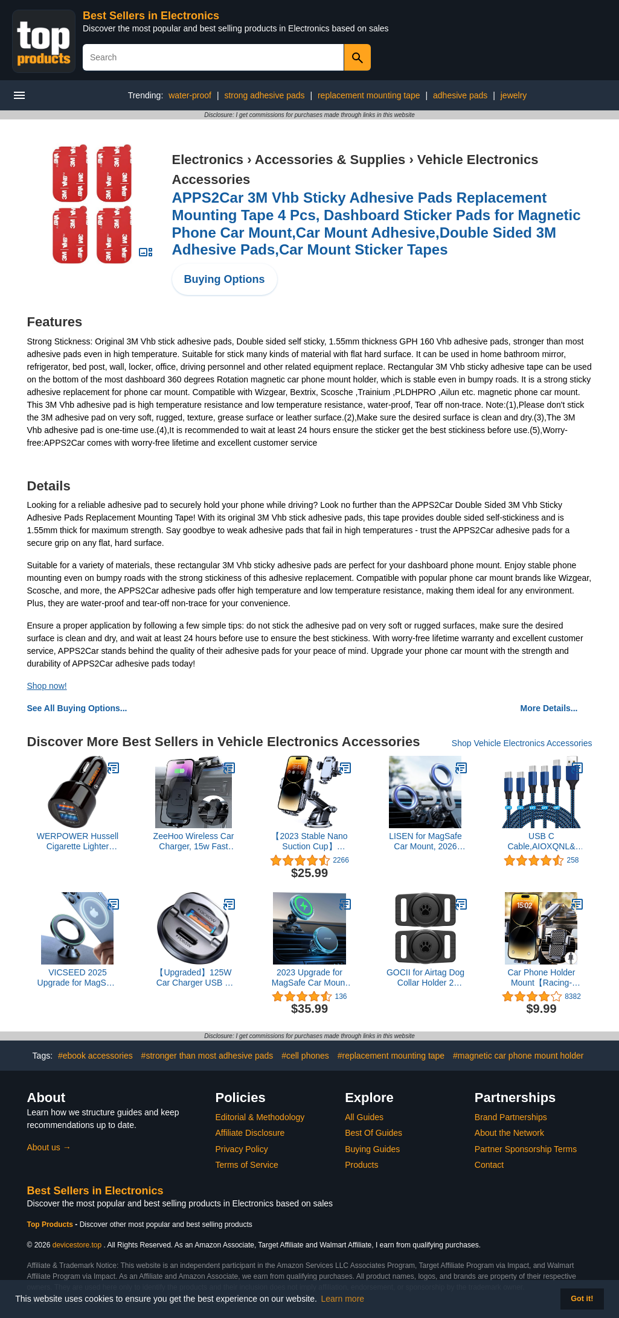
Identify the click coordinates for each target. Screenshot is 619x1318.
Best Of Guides (373, 1133)
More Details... (549, 708)
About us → (49, 1147)
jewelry (514, 95)
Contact (489, 1165)
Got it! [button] (582, 1298)
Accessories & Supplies (330, 159)
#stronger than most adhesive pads (207, 1055)
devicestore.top (77, 1245)
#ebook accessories (95, 1055)
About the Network (509, 1133)
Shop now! (47, 686)
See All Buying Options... (77, 708)
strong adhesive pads (264, 95)
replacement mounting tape (369, 95)
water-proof (189, 95)
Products (361, 1165)
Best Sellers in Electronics (151, 16)
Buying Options (224, 279)
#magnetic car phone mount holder (518, 1055)
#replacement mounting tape (391, 1055)
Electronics (208, 159)
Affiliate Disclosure (250, 1133)
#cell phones (305, 1055)
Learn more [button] (343, 1299)
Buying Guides (372, 1149)
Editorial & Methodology (260, 1117)
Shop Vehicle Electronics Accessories (522, 743)
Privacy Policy (242, 1149)
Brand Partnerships (511, 1117)
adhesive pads (460, 95)
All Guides (364, 1117)
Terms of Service (247, 1165)
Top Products (51, 1224)
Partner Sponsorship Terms (526, 1149)
